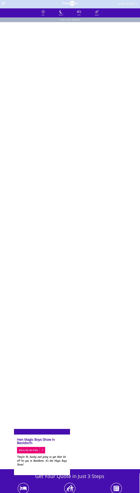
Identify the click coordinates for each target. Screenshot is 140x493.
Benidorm (76, 20)
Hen (68, 20)
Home (62, 20)
